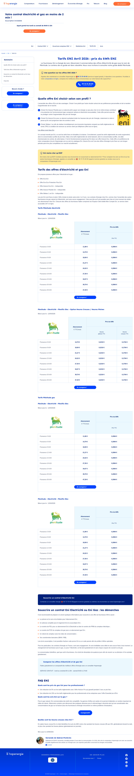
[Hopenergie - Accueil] (10, 3)
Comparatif (85, 713)
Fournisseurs (43, 3)
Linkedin (50, 745)
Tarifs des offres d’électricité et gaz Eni (15, 69)
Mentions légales (63, 773)
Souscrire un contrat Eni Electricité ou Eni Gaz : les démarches (17, 75)
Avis (101, 46)
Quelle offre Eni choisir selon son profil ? (15, 65)
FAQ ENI (6, 81)
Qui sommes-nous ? (88, 758)
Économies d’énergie (75, 3)
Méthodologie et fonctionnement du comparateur (79, 773)
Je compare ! (121, 4)
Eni (32, 46)
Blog (105, 3)
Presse (99, 758)
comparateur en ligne (51, 79)
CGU (58, 773)
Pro (88, 3)
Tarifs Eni (93, 46)
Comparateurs (29, 3)
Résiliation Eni (80, 46)
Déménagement (58, 3)
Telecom (96, 3)
